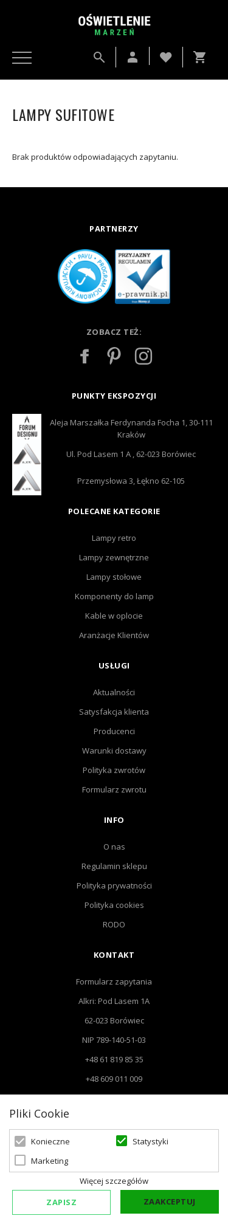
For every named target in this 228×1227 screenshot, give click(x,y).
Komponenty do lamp (114, 596)
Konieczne (50, 1141)
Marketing (49, 1160)
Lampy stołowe (114, 576)
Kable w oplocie (114, 615)
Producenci (114, 731)
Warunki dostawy (114, 750)
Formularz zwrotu (114, 789)
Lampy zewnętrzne (114, 557)
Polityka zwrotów (114, 770)
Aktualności (114, 692)
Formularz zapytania (114, 981)
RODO (114, 924)
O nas (114, 846)
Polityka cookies (114, 904)
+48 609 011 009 (114, 1078)
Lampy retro (114, 537)
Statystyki (150, 1141)
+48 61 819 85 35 (114, 1059)
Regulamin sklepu (114, 866)
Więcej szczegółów (114, 1180)
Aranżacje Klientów (114, 635)
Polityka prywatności (114, 885)
